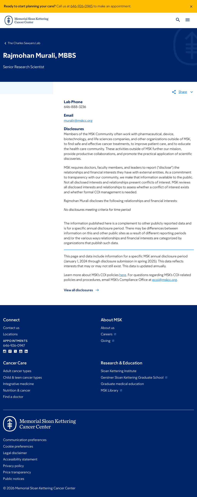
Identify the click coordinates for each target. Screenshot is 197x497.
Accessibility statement (20, 459)
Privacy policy (13, 466)
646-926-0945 (81, 6)
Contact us (11, 328)
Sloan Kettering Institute (118, 371)
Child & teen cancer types (22, 377)
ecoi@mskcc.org (164, 280)
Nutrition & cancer (16, 390)
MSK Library (110, 390)
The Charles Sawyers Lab (24, 43)
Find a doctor (13, 397)
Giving (106, 341)
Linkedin (26, 351)
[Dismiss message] (191, 6)
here (122, 275)
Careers (107, 334)
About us (107, 328)
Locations (10, 334)
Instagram (4, 351)
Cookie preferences (18, 446)
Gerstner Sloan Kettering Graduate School (132, 377)
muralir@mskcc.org (78, 120)
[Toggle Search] (178, 20)
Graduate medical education (122, 384)
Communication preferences (24, 440)
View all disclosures (78, 290)
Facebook (10, 351)
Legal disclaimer (15, 453)
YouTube (20, 351)
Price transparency (17, 472)
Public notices (13, 479)
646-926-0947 (14, 345)
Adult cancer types (17, 371)
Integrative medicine (18, 384)
